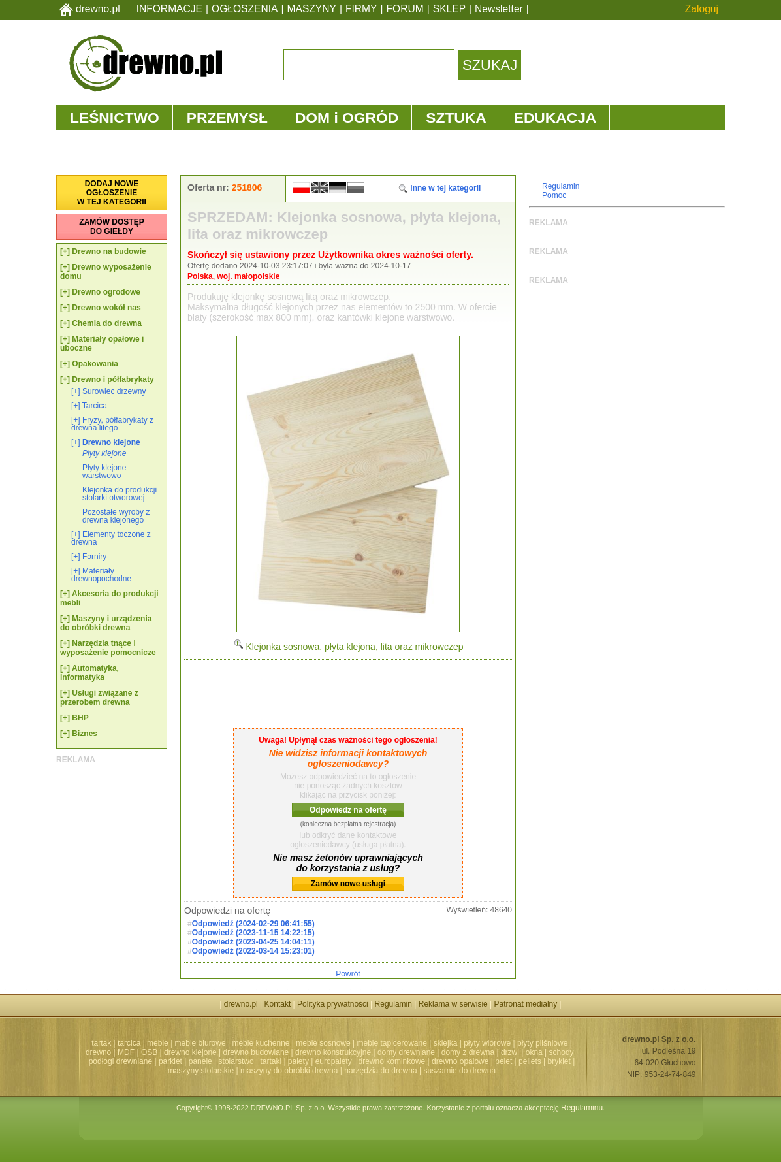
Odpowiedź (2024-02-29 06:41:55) (253, 923)
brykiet (559, 1061)
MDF (126, 1052)
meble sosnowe (323, 1043)
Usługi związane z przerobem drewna (99, 697)
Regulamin (560, 186)
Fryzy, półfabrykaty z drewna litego (112, 423)
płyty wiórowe (487, 1043)
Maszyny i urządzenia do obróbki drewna (105, 623)
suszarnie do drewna (459, 1070)
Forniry (94, 556)
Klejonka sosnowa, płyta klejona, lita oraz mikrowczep (348, 646)
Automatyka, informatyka (89, 673)
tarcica (129, 1043)
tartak (101, 1043)
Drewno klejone (111, 442)
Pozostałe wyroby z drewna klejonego (116, 516)
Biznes (84, 733)
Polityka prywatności (332, 1004)
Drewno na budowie (109, 251)
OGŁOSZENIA (245, 8)
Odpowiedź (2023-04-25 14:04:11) (253, 941)
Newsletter (499, 8)
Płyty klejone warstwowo (104, 471)
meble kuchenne (260, 1043)
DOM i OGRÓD (346, 117)
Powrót (348, 973)
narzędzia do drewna (380, 1070)
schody (561, 1052)
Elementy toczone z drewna (111, 538)
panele (200, 1061)
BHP (80, 717)
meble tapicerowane (391, 1043)
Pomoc (554, 195)
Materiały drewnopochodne (101, 574)
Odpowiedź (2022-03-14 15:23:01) (253, 951)
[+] (65, 251)
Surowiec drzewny (114, 391)
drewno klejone (190, 1052)
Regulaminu (582, 1107)
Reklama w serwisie (453, 1004)
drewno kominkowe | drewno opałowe (424, 1061)
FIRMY (361, 8)
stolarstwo (236, 1061)
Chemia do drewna (107, 323)
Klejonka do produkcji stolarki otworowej (119, 493)
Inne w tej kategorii (439, 188)
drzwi (510, 1052)
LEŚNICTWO (114, 117)
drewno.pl (98, 8)
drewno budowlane (256, 1052)
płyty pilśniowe (542, 1043)
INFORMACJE (169, 8)
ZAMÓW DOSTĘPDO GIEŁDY (111, 227)
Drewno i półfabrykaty (112, 379)
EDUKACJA (555, 117)
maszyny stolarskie (201, 1070)
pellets (529, 1061)
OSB (149, 1052)
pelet (503, 1061)
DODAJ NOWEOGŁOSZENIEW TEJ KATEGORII (111, 192)
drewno (98, 1052)
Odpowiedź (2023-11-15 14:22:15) (253, 932)
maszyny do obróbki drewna (289, 1070)
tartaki (270, 1061)
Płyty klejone (104, 453)
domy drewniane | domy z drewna (435, 1052)
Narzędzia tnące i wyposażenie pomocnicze (108, 648)
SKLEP (449, 8)
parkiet (170, 1061)
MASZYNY (311, 8)
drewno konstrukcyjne (333, 1052)
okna (534, 1052)
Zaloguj (701, 8)
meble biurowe (200, 1043)
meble (157, 1043)
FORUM (405, 8)
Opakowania (95, 363)
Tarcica (94, 405)
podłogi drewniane (120, 1061)
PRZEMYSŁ (227, 117)
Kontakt (277, 1004)
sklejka (446, 1043)
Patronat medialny (526, 1004)
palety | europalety (320, 1061)
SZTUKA (456, 117)
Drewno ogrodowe (106, 292)
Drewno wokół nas (106, 307)
